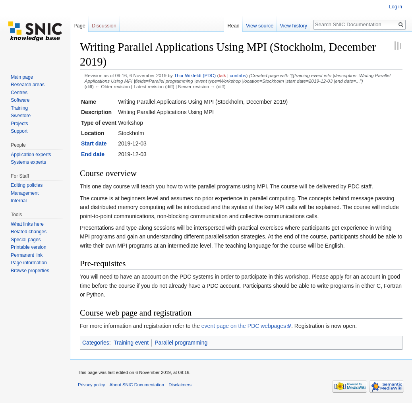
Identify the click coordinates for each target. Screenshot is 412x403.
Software (20, 100)
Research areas (27, 84)
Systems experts (28, 162)
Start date (94, 143)
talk (222, 75)
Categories (95, 342)
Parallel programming (181, 342)
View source (259, 26)
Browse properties (30, 270)
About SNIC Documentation (137, 384)
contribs (238, 75)
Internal (19, 200)
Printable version (28, 247)
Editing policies (27, 185)
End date (92, 154)
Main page (22, 77)
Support (19, 131)
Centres (19, 92)
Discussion (104, 26)
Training (19, 108)
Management (25, 193)
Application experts (31, 154)
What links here (27, 224)
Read (233, 26)
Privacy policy (91, 384)
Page (79, 26)
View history (293, 26)
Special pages (26, 239)
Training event (131, 342)
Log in (395, 7)
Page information (29, 262)
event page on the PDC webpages (243, 326)
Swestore (21, 115)
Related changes (28, 231)
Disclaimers (179, 384)
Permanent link (27, 255)
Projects (19, 123)
